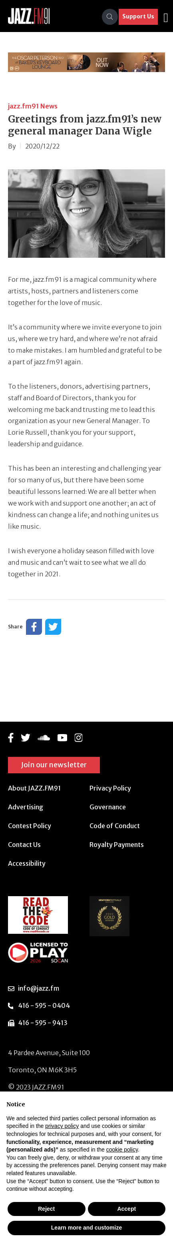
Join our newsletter (54, 764)
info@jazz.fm (38, 988)
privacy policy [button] (62, 1126)
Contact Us (24, 845)
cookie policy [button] (122, 1149)
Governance (107, 807)
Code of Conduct (114, 826)
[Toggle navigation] (166, 17)
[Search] (110, 17)
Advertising (25, 807)
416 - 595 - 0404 (44, 1005)
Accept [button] (126, 1209)
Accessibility (27, 863)
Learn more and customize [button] (86, 1227)
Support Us (138, 16)
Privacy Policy (110, 788)
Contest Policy (29, 826)
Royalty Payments (116, 845)
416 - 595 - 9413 (43, 1023)
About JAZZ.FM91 (34, 788)
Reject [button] (46, 1209)
